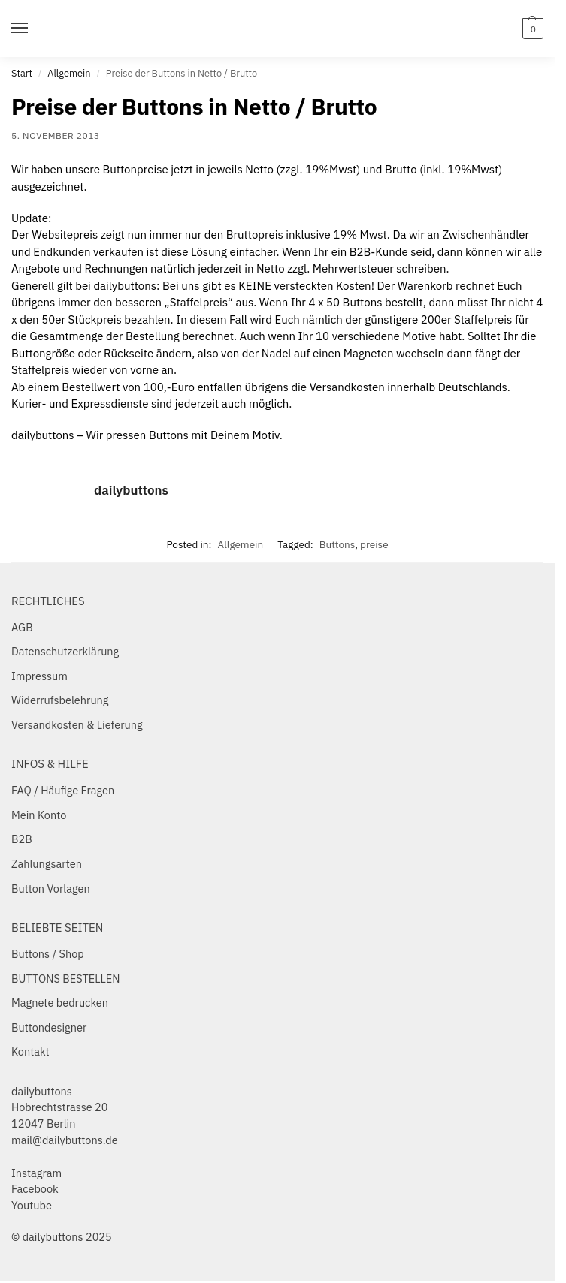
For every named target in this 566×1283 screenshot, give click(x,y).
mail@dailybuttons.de (64, 1140)
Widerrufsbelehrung (60, 700)
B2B (21, 839)
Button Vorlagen (50, 888)
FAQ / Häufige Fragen (62, 790)
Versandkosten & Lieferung (77, 725)
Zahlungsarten (46, 864)
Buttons (337, 544)
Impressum (39, 676)
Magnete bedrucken (59, 1002)
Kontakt (30, 1051)
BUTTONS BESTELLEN (65, 978)
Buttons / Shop (47, 954)
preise (374, 544)
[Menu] (33, 28)
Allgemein (68, 73)
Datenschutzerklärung (65, 651)
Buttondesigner (48, 1027)
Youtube (31, 1205)
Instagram (36, 1173)
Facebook (35, 1189)
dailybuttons (131, 490)
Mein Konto (38, 815)
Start (21, 73)
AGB (22, 627)
